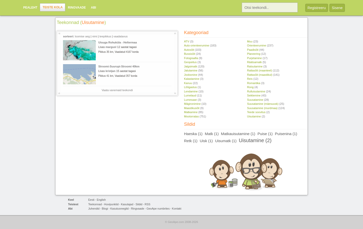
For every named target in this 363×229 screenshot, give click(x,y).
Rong (250, 87)
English (101, 199)
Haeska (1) (193, 134)
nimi (94, 36)
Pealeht (30, 7)
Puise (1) (265, 134)
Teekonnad (95, 204)
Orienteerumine (256, 45)
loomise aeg (82, 36)
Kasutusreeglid (119, 208)
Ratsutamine (255, 66)
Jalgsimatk (190, 66)
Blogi (105, 208)
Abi (93, 7)
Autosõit (189, 49)
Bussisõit (189, 53)
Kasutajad (127, 204)
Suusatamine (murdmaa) (262, 108)
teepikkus (105, 36)
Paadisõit (252, 49)
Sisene (337, 8)
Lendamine (191, 91)
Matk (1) (212, 134)
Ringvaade (77, 7)
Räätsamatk (254, 62)
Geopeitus (190, 62)
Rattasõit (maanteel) (259, 70)
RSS (147, 204)
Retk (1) (190, 141)
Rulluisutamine (256, 91)
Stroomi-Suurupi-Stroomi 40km (118, 66)
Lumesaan (190, 99)
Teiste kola (53, 7)
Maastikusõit (191, 108)
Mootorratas (191, 116)
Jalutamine (190, 70)
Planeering (253, 53)
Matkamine (191, 112)
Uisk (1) (206, 141)
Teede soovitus (256, 112)
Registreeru (317, 8)
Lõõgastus (190, 87)
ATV (186, 41)
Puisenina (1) (286, 134)
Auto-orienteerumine (196, 45)
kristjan (110, 70)
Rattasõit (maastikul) (259, 74)
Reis (250, 78)
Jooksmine (190, 74)
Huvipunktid (111, 204)
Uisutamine (254, 116)
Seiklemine (254, 95)
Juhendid (94, 208)
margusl (111, 46)
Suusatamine (255, 99)
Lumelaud (190, 95)
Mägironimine (192, 103)
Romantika (253, 83)
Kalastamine (191, 78)
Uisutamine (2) (255, 140)
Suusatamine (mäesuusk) (263, 103)
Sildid (139, 204)
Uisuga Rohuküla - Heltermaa (117, 42)
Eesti (91, 199)
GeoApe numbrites (158, 208)
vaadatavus (120, 36)
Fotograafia (191, 58)
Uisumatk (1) (225, 141)
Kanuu (188, 83)
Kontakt (176, 208)
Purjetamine (254, 58)
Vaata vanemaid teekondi (117, 90)
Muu (249, 41)
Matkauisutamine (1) (238, 134)
